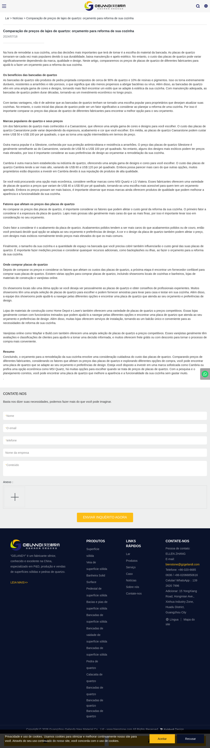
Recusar (190, 738)
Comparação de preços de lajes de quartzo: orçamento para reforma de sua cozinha (80, 18)
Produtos (131, 560)
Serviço (131, 567)
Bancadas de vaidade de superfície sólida (96, 635)
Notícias (18, 18)
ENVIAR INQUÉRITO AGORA (105, 517)
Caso (129, 573)
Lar (7, 18)
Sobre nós (132, 587)
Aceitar (162, 738)
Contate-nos (134, 593)
